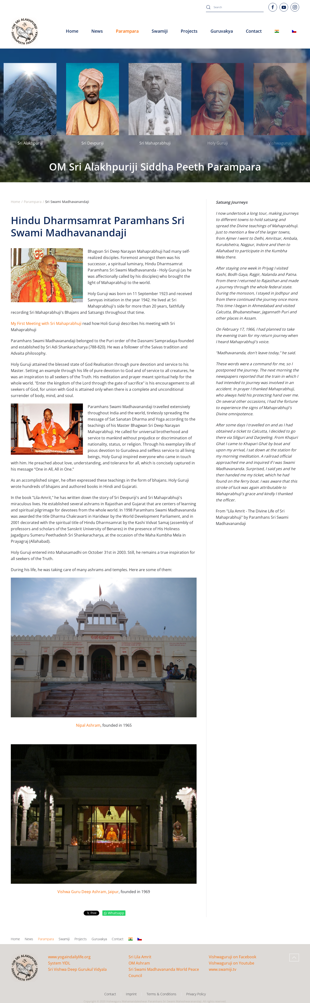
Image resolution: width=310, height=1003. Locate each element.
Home (72, 31)
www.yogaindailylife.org (69, 956)
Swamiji (64, 939)
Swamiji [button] (160, 31)
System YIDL (59, 963)
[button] (294, 957)
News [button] (97, 31)
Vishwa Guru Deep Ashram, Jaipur (88, 891)
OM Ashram (139, 963)
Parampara (46, 939)
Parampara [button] (127, 31)
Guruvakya (222, 31)
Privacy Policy (196, 994)
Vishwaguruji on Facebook (232, 956)
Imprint (131, 994)
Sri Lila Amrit (140, 956)
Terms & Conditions (161, 994)
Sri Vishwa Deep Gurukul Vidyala (77, 969)
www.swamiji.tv (222, 969)
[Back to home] (24, 31)
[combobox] (235, 7)
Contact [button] (254, 31)
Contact (118, 939)
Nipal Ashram (88, 725)
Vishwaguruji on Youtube (231, 963)
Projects (189, 31)
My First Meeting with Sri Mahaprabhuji (46, 323)
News (29, 939)
